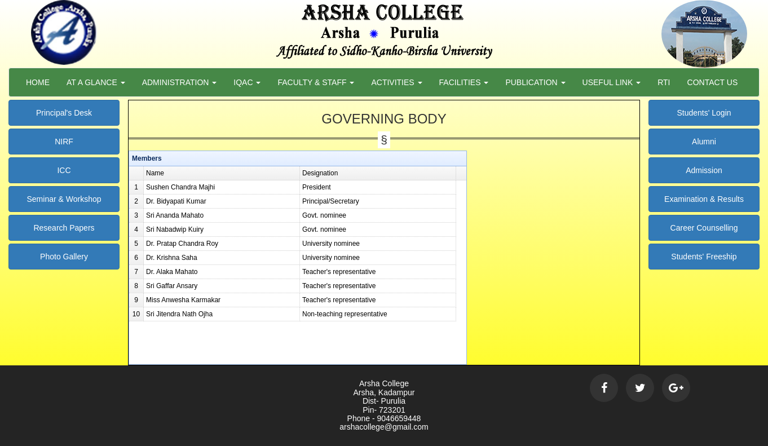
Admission (704, 170)
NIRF (64, 141)
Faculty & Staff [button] (315, 82)
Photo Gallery (64, 256)
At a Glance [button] (96, 82)
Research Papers (63, 227)
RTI (663, 82)
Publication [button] (535, 82)
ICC (63, 170)
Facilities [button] (464, 82)
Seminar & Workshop (64, 199)
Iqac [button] (247, 82)
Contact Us (712, 82)
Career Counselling (704, 227)
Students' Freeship (703, 256)
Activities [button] (396, 82)
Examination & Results (704, 199)
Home (38, 82)
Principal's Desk (64, 112)
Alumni (704, 141)
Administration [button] (179, 82)
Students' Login (704, 112)
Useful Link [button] (611, 82)
